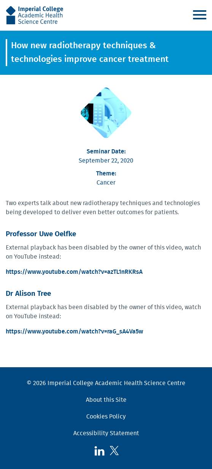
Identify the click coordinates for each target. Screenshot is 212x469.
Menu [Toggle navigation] (199, 14)
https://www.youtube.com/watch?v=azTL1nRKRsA (74, 272)
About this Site (106, 400)
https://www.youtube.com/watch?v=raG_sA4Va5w (74, 331)
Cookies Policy (106, 417)
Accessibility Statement (106, 433)
